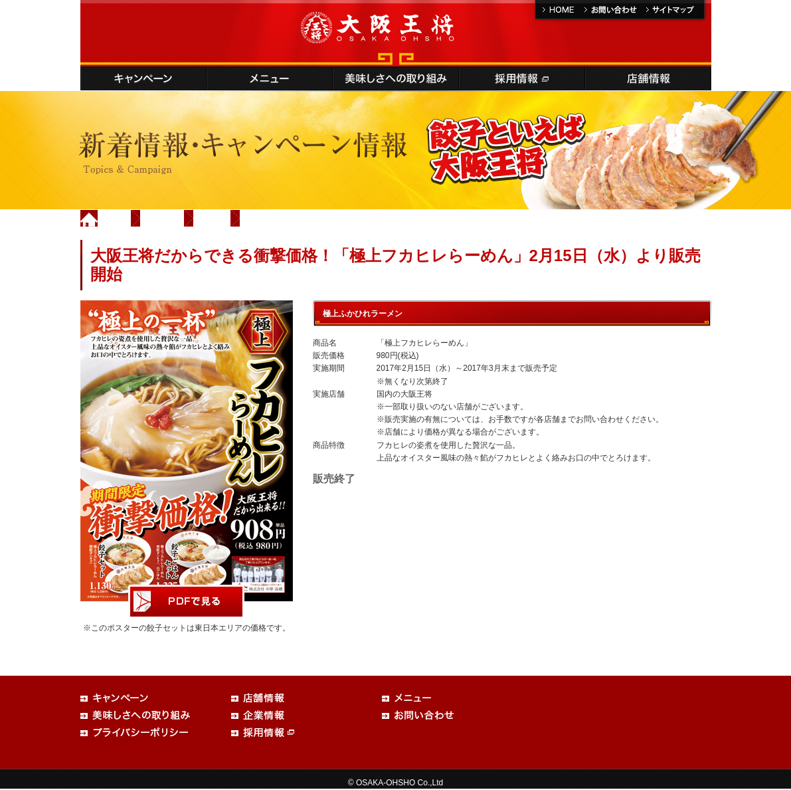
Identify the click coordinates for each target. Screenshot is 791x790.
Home (115, 218)
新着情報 (163, 218)
